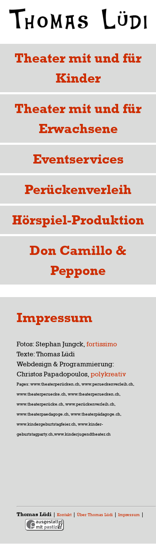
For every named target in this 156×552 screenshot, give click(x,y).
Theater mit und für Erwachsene (78, 118)
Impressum (129, 514)
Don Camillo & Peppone (78, 260)
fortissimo (102, 344)
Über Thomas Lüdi (95, 514)
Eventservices (78, 158)
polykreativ (108, 374)
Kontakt (64, 514)
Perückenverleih (78, 189)
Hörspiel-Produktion (78, 219)
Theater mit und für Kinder (78, 68)
